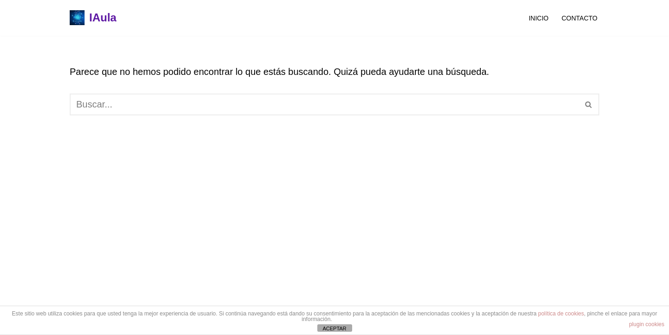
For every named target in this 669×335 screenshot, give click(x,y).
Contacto (579, 18)
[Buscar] (324, 104)
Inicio (539, 18)
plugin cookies (646, 324)
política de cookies (561, 313)
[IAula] (93, 17)
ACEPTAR (334, 328)
